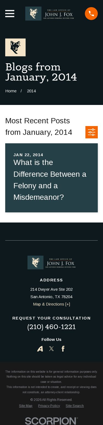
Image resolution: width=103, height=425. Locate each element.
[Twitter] (51, 349)
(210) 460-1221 (51, 327)
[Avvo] (40, 349)
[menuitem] (25, 406)
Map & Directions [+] (51, 304)
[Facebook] (63, 349)
